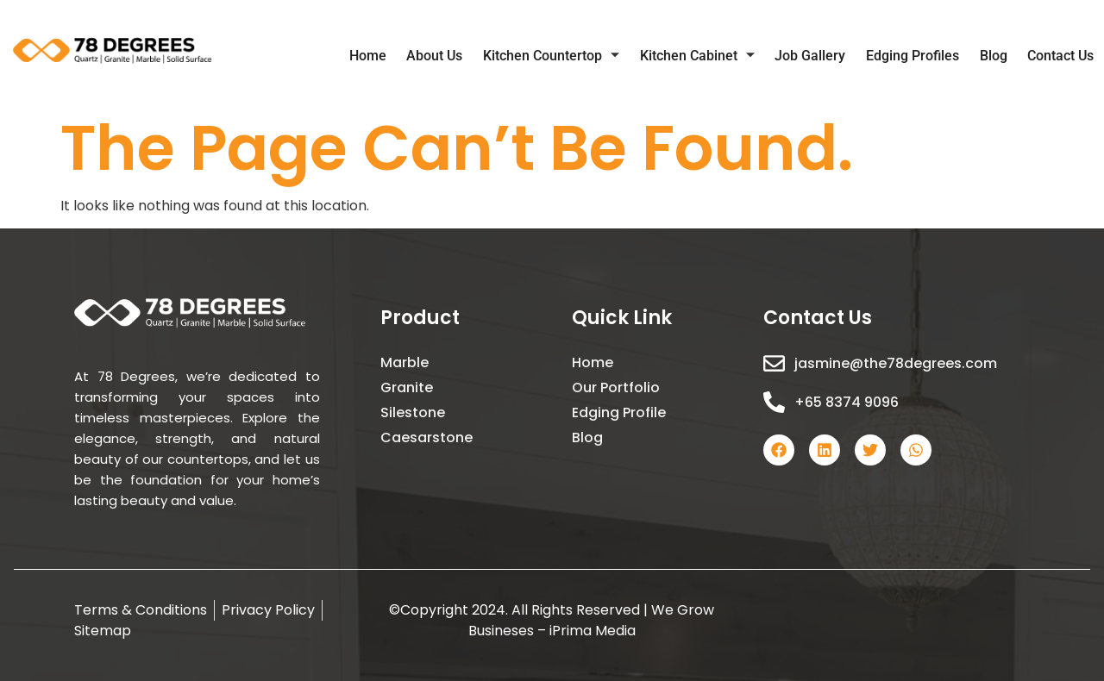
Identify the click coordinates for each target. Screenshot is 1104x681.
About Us (455, 57)
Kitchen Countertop (568, 57)
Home (391, 57)
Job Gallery (821, 57)
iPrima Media (592, 630)
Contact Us (1062, 57)
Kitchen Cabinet (711, 57)
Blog (998, 57)
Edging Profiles (920, 57)
